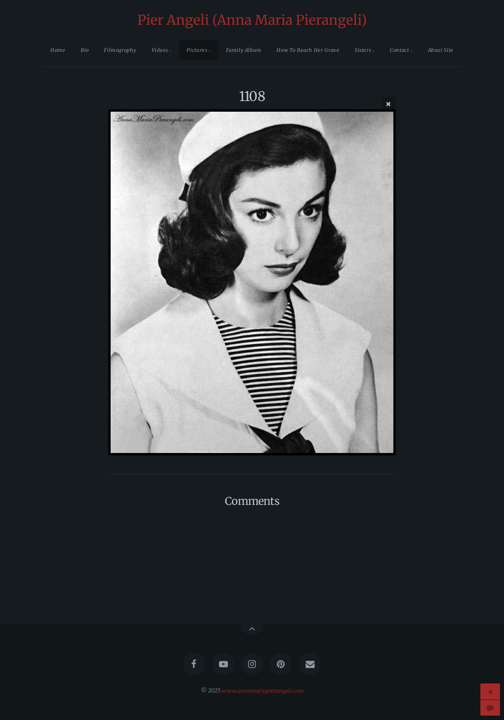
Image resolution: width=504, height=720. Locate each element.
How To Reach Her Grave (307, 50)
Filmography (120, 50)
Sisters (363, 50)
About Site (441, 50)
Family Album (243, 50)
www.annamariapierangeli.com (263, 690)
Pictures (197, 50)
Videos (160, 50)
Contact (399, 50)
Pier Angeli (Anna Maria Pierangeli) (252, 20)
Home (58, 50)
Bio (85, 50)
